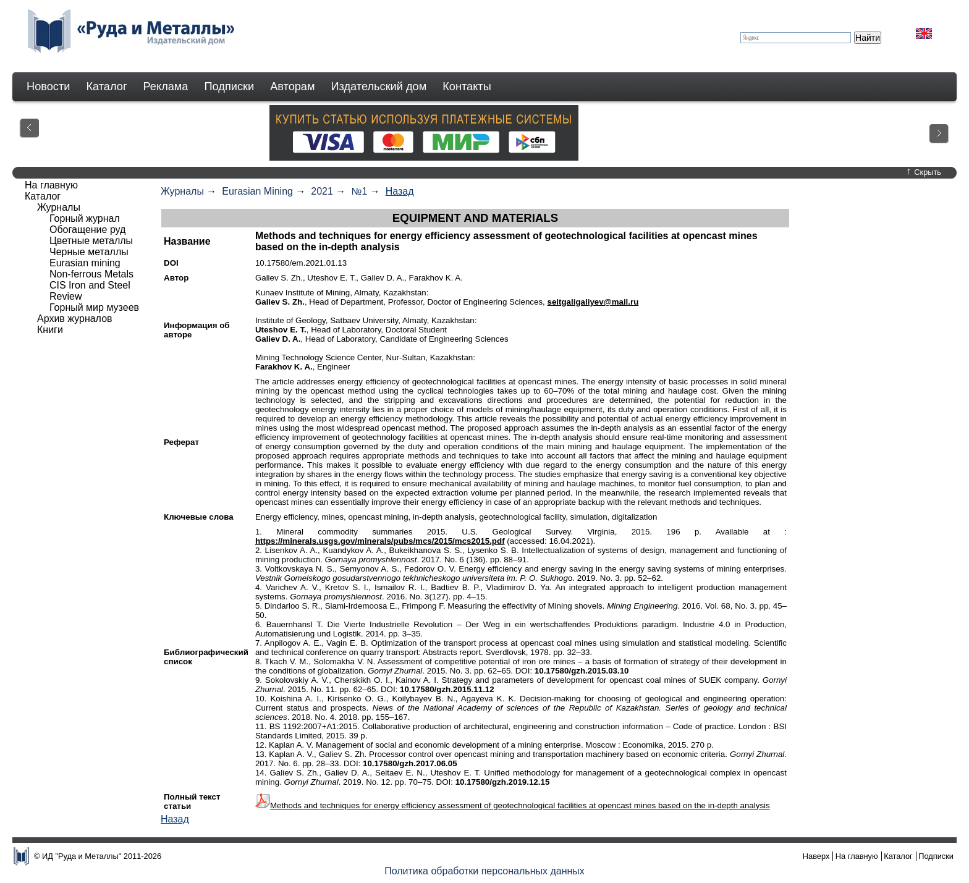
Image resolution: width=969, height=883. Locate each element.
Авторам (292, 86)
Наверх (816, 856)
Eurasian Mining (257, 191)
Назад (400, 191)
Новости (48, 86)
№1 (359, 191)
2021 (322, 191)
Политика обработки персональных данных (484, 871)
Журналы (182, 191)
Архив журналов (74, 318)
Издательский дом (379, 86)
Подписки (230, 86)
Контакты (466, 86)
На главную (51, 185)
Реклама (165, 86)
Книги (50, 329)
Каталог (106, 86)
